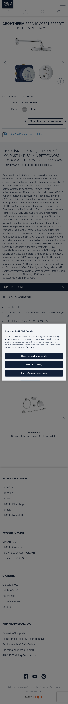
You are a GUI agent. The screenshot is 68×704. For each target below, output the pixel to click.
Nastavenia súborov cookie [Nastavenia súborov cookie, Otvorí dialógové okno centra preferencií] (34, 356)
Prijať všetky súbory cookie (34, 373)
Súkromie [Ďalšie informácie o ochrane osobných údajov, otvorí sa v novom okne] (30, 347)
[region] (34, 352)
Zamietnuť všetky (34, 364)
